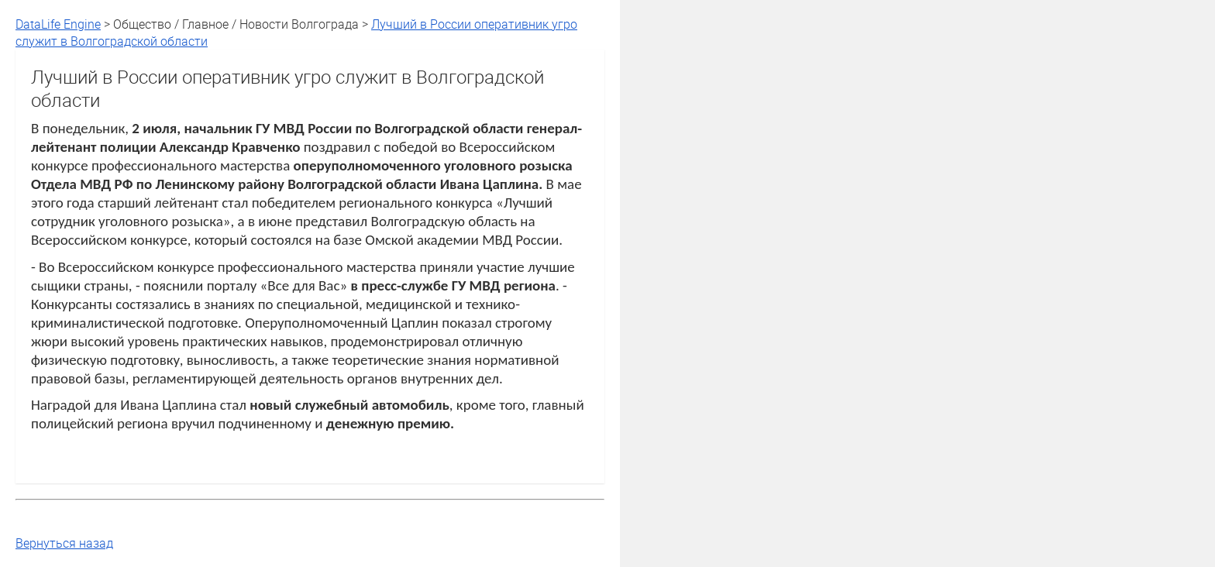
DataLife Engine (58, 24)
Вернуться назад (64, 543)
